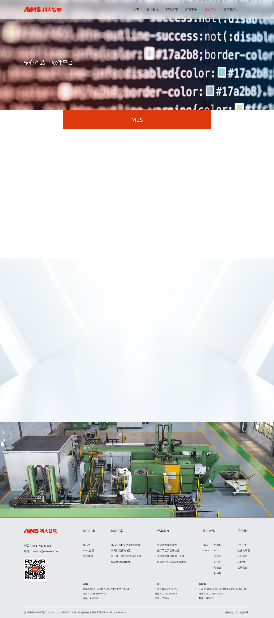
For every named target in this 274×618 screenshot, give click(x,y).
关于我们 (230, 9)
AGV (216, 550)
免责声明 (244, 612)
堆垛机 (217, 544)
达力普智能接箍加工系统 (170, 556)
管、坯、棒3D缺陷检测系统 (126, 556)
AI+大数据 (88, 550)
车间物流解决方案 (121, 550)
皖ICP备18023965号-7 (35, 612)
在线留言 (242, 567)
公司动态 (242, 556)
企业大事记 (243, 550)
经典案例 (191, 9)
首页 (136, 9)
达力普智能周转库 (167, 544)
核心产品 (210, 9)
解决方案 (172, 9)
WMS (206, 550)
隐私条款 (229, 612)
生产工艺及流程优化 (168, 550)
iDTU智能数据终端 (217, 567)
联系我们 (242, 561)
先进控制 (88, 556)
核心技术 (153, 9)
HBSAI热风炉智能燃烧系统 (126, 544)
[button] (98, 457)
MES (205, 544)
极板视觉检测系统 (121, 561)
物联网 (86, 544)
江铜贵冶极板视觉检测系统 (172, 561)
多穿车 (217, 556)
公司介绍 (242, 544)
